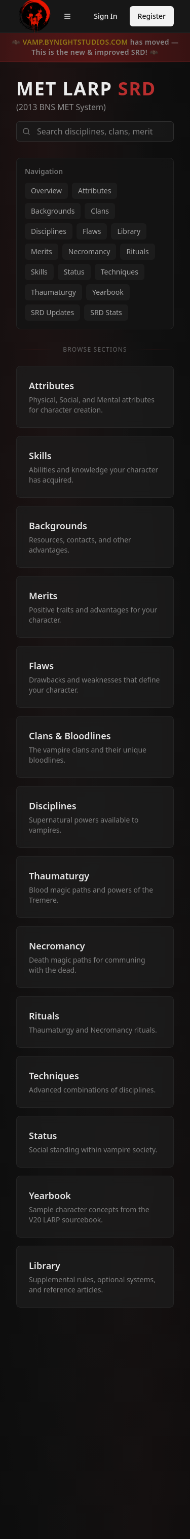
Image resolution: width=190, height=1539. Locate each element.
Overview (46, 190)
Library (128, 231)
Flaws (92, 231)
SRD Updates (52, 312)
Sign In (105, 16)
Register (152, 16)
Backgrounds (52, 211)
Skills (39, 272)
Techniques (119, 272)
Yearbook (108, 292)
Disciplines (48, 231)
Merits (41, 251)
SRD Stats (106, 312)
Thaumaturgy (53, 292)
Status (74, 272)
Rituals (137, 251)
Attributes (94, 190)
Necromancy (89, 251)
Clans (100, 211)
